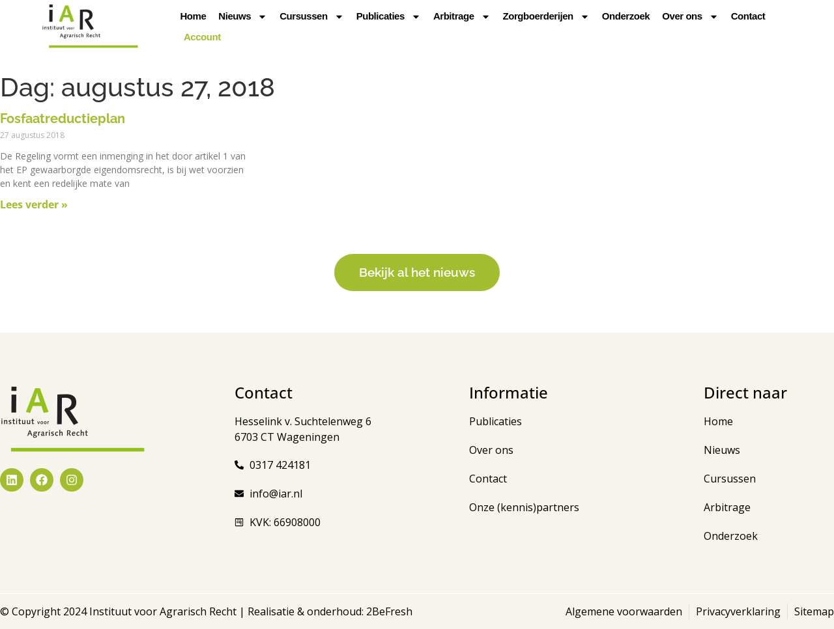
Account (202, 36)
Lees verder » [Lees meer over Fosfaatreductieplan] (34, 204)
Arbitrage (462, 16)
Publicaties (388, 16)
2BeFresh (388, 611)
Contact (748, 15)
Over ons (690, 16)
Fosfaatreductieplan (62, 118)
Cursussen (311, 16)
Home (193, 15)
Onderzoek (626, 15)
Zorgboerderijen (546, 16)
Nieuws (242, 16)
